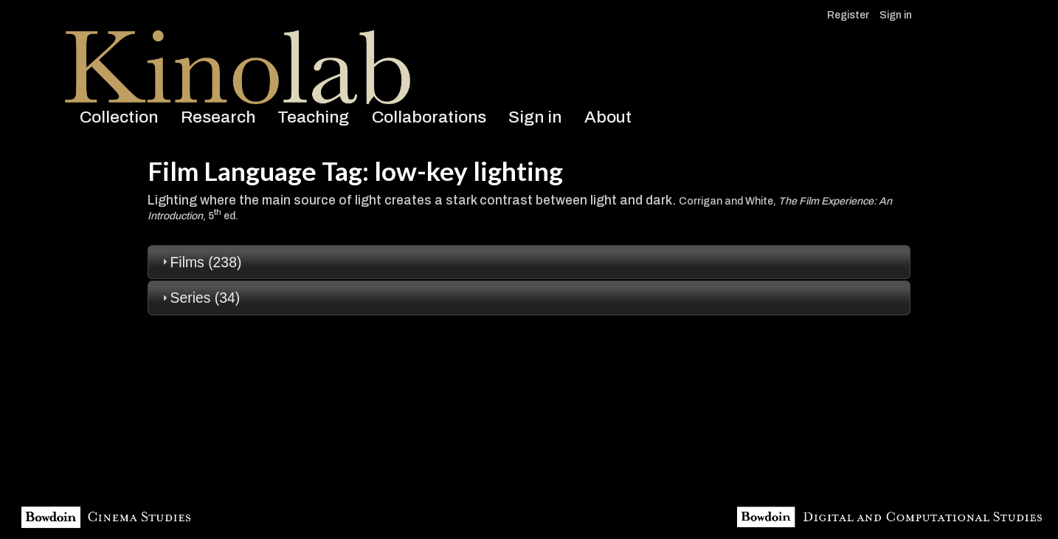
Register (848, 15)
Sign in (895, 15)
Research (218, 117)
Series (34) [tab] (200, 297)
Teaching (313, 117)
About (608, 117)
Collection (119, 117)
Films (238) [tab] (200, 262)
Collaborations (429, 117)
